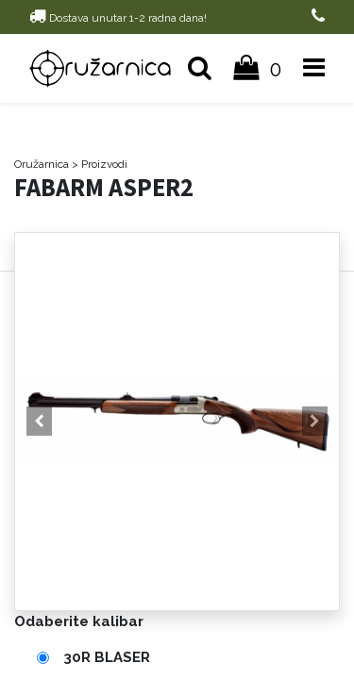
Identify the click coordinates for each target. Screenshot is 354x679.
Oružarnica (41, 164)
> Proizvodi (99, 164)
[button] (39, 422)
